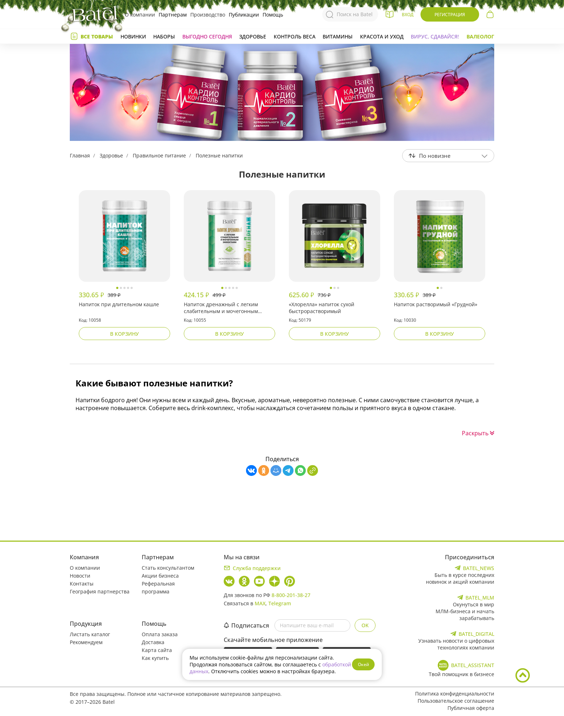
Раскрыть (478, 433)
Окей (363, 664)
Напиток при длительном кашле (119, 304)
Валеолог (480, 36)
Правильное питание (159, 155)
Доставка (153, 642)
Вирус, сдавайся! (435, 36)
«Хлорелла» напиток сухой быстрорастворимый (321, 308)
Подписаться (246, 625)
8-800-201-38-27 (291, 595)
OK (365, 625)
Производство (207, 14)
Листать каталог (90, 634)
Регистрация (450, 15)
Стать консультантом (168, 567)
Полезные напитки (219, 155)
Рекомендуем (86, 642)
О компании (140, 14)
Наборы (164, 36)
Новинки (133, 36)
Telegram (279, 603)
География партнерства (99, 591)
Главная (80, 155)
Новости (80, 575)
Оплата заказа (160, 634)
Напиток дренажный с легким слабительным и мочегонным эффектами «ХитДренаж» (221, 308)
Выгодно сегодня (207, 36)
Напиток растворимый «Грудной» (435, 304)
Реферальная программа (158, 587)
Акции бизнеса (160, 575)
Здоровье (252, 36)
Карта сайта (157, 650)
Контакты (82, 583)
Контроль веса (294, 36)
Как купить (155, 658)
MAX (260, 603)
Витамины (337, 36)
